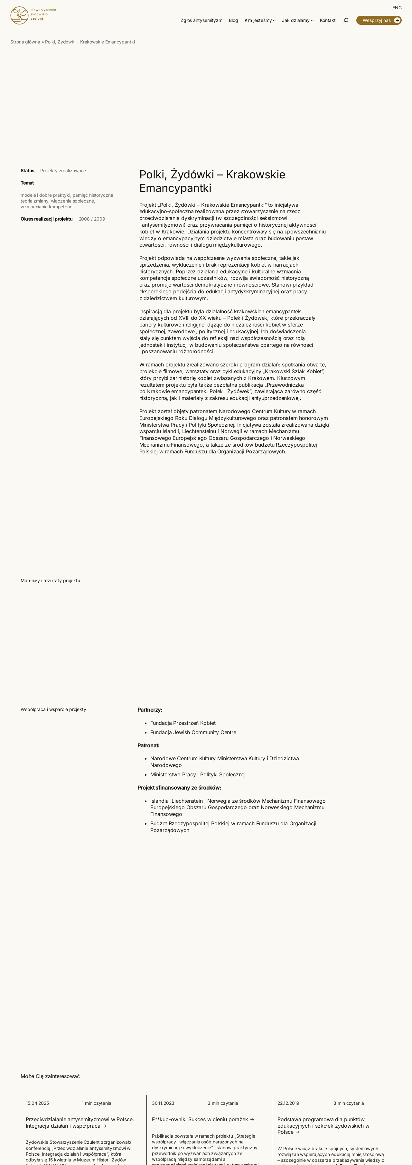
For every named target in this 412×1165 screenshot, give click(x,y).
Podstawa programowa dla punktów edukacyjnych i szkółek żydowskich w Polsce (323, 1125)
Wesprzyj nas (377, 20)
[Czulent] (33, 22)
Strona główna (25, 41)
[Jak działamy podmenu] (312, 20)
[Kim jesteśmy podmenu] (274, 20)
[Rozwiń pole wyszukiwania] (346, 20)
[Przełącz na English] (397, 7)
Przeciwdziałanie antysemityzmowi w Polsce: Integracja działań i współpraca (80, 1122)
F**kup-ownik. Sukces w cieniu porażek (200, 1119)
